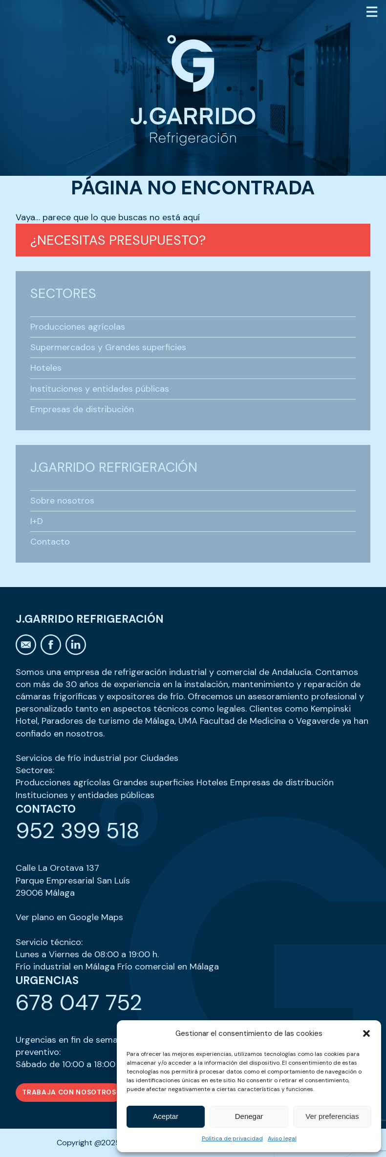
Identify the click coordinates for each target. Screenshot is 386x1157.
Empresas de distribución (82, 409)
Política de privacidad (232, 1138)
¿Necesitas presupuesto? (118, 240)
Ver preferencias (332, 1116)
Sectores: (35, 770)
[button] (366, 1033)
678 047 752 (79, 1002)
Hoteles (46, 368)
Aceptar (165, 1116)
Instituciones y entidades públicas (99, 389)
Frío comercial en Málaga (168, 966)
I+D (36, 521)
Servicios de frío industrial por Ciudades (97, 758)
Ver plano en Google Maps (69, 917)
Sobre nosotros (62, 500)
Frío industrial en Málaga (65, 966)
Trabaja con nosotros (69, 1092)
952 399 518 (78, 830)
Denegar (249, 1116)
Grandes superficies (153, 782)
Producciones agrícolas (77, 327)
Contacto (50, 541)
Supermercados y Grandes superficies (108, 347)
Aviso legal (282, 1138)
